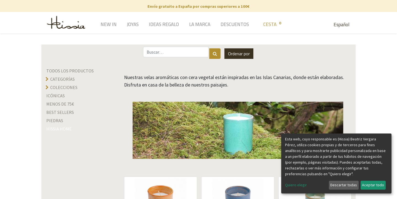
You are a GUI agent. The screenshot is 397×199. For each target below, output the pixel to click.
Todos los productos (70, 71)
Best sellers (60, 112)
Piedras (54, 120)
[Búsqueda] (215, 53)
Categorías (62, 79)
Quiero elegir (296, 184)
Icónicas (55, 95)
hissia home (59, 129)
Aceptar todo (373, 184)
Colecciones (63, 87)
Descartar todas (343, 184)
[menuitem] (101, 25)
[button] (238, 53)
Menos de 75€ (60, 104)
